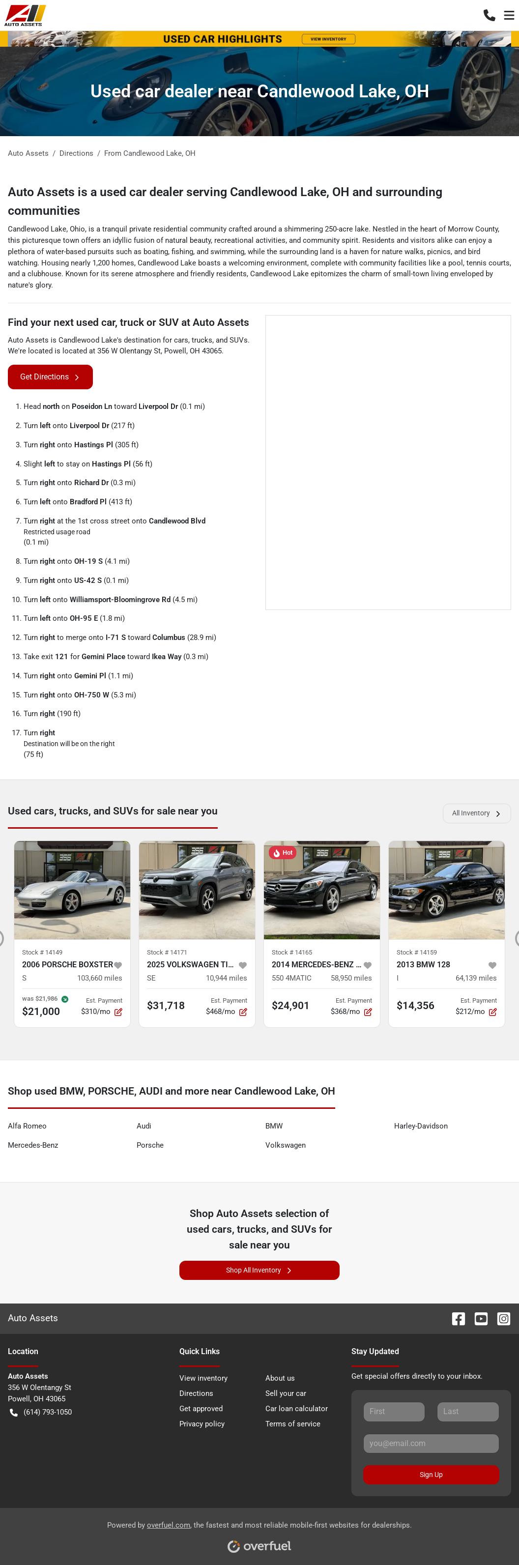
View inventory (203, 1378)
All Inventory (477, 813)
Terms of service (292, 1424)
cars (181, 340)
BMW (274, 1126)
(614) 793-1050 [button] (41, 1412)
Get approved (201, 1408)
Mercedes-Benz (33, 1145)
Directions (196, 1393)
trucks (202, 340)
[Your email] (431, 1443)
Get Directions (50, 377)
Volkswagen (285, 1145)
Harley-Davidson (421, 1126)
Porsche (150, 1145)
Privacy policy (202, 1424)
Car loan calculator (296, 1408)
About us (280, 1378)
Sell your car (285, 1393)
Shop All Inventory (259, 1270)
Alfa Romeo (27, 1126)
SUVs (239, 340)
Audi (144, 1126)
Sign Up (431, 1474)
